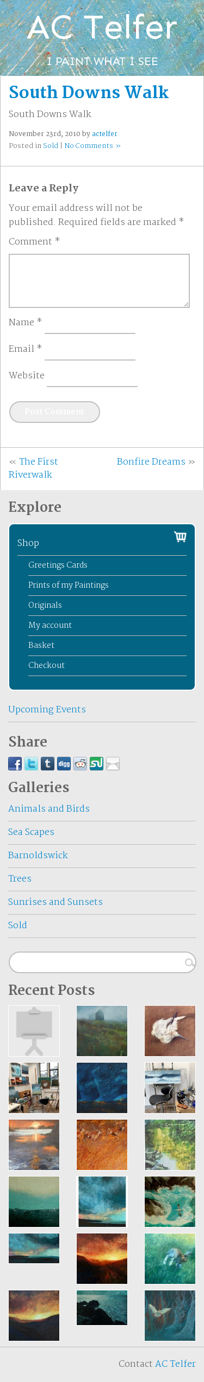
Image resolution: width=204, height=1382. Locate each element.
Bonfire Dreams (151, 462)
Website (27, 376)
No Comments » (92, 146)
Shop (28, 543)
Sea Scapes (31, 832)
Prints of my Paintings (68, 585)
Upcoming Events (47, 710)
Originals (45, 605)
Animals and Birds (49, 809)
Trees (20, 879)
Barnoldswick (38, 856)
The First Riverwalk (33, 469)
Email (25, 350)
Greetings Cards (58, 565)
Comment (34, 242)
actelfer (105, 134)
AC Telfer (175, 1364)
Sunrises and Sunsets (55, 902)
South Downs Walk (89, 93)
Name (25, 323)
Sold (50, 146)
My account (50, 625)
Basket (41, 645)
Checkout (46, 665)
